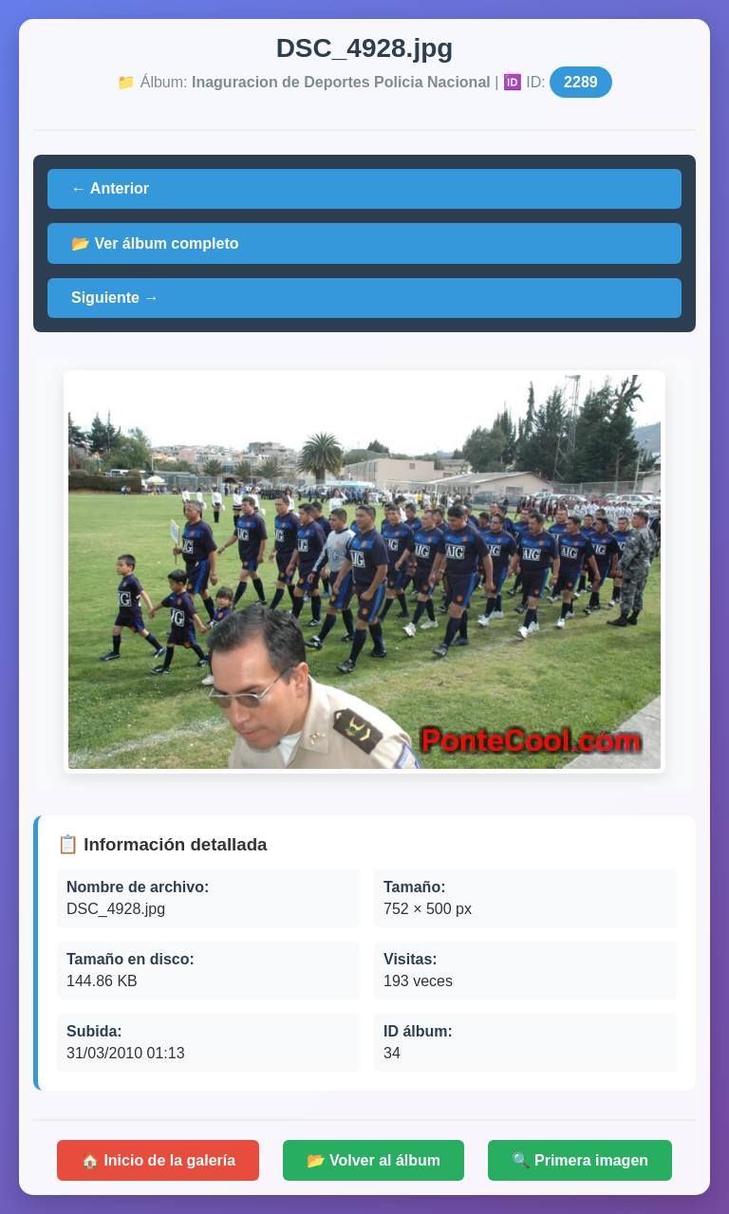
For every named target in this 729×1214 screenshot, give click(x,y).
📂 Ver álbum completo (154, 243)
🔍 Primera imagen (580, 1160)
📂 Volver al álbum (374, 1160)
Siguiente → (115, 297)
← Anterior (110, 188)
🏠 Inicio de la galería (158, 1160)
